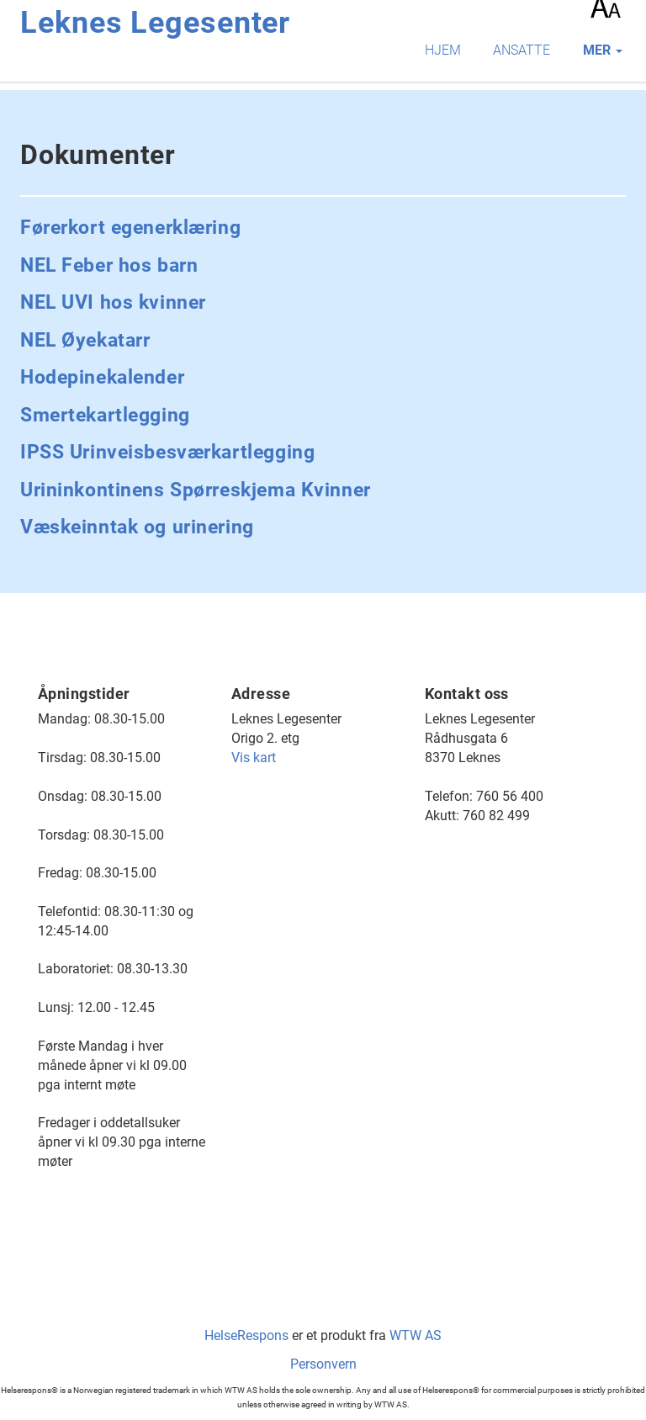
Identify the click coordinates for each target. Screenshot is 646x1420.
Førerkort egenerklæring (130, 227)
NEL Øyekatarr (85, 340)
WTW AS (415, 1335)
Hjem (443, 50)
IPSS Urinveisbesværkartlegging (167, 452)
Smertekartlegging (105, 415)
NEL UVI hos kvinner (113, 302)
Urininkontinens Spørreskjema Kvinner (195, 490)
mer (602, 50)
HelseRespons (246, 1335)
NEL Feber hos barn (109, 265)
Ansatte (521, 50)
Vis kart (253, 758)
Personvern (323, 1364)
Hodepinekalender (102, 377)
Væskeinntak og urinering (137, 527)
